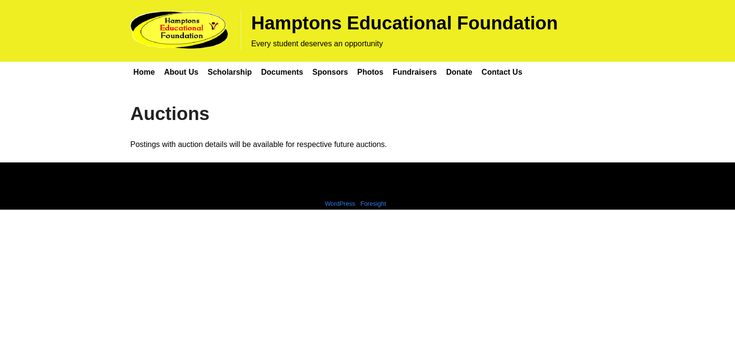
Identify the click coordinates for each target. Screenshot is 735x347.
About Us (181, 72)
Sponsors (330, 72)
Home (143, 72)
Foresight (373, 203)
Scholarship (230, 72)
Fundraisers (415, 72)
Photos (370, 72)
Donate (459, 72)
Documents (282, 72)
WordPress (340, 203)
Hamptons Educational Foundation (404, 23)
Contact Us (502, 72)
